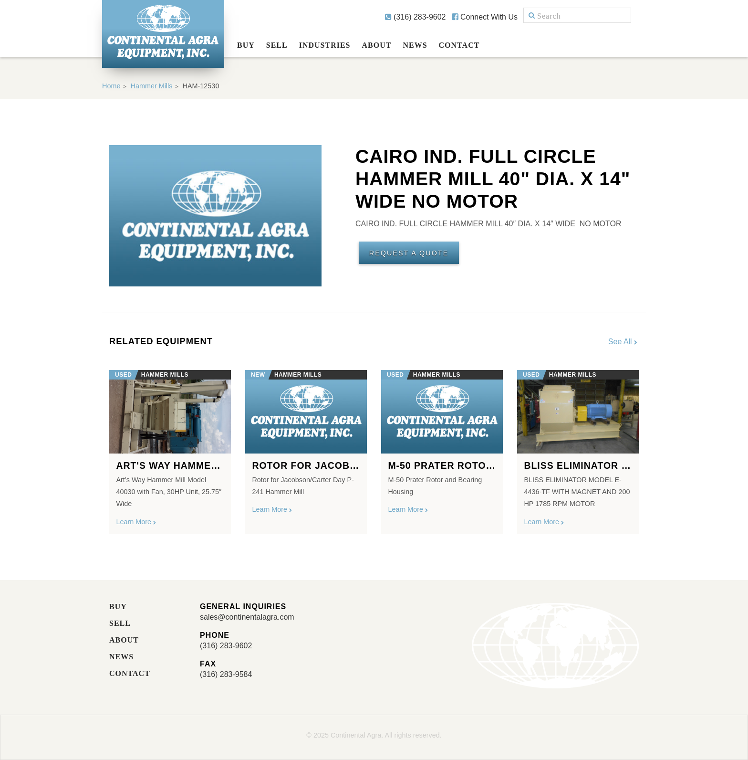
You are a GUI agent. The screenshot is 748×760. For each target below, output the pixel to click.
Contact (459, 45)
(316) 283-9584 (226, 674)
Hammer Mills (152, 86)
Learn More (136, 522)
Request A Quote (408, 253)
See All (623, 342)
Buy (246, 45)
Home (111, 86)
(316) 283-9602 (415, 17)
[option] (170, 448)
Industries (325, 45)
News (415, 45)
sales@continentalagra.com (247, 617)
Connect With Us (485, 17)
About (377, 45)
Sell (277, 45)
